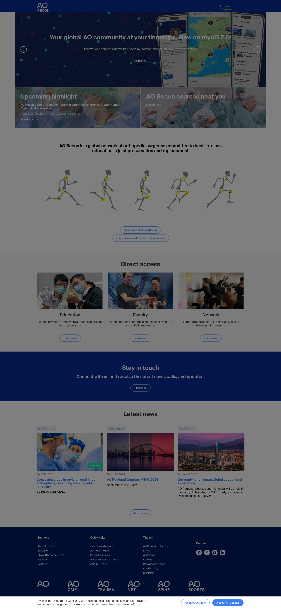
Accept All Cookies (227, 602)
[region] (140, 602)
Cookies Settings (195, 602)
